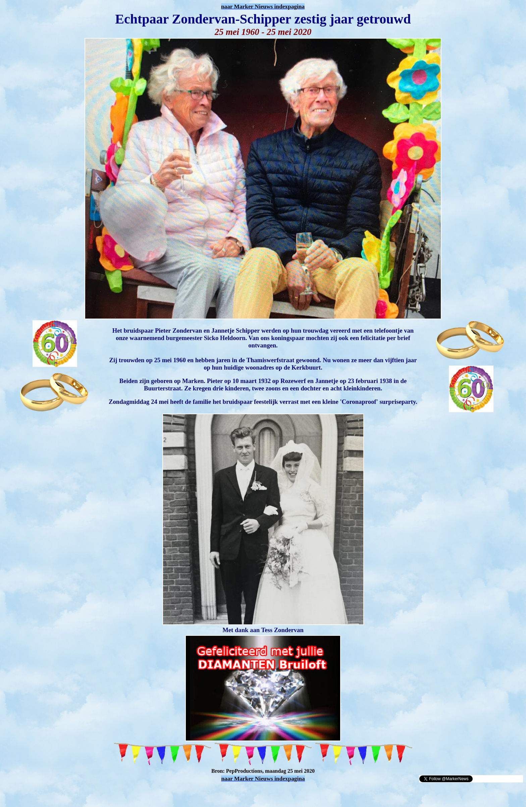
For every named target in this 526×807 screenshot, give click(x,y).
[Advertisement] (81, 793)
